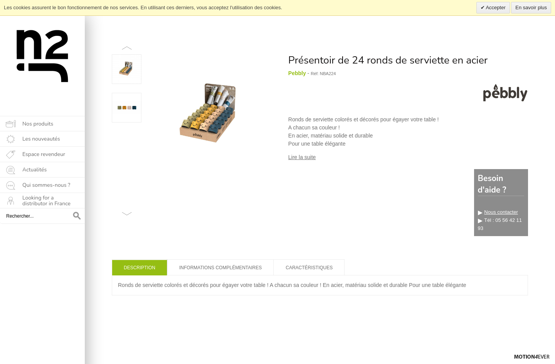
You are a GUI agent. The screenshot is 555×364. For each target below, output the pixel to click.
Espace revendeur (43, 154)
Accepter (495, 7)
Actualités (34, 169)
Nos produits (37, 123)
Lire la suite (302, 157)
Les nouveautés (41, 139)
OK (77, 216)
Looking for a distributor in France (46, 200)
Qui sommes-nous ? (46, 185)
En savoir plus (531, 7)
